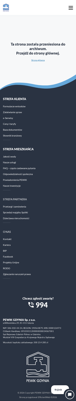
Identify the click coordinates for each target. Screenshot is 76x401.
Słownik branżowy (12, 135)
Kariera (7, 244)
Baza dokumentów (12, 129)
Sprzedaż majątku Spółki (15, 212)
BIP (5, 250)
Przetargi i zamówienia (14, 206)
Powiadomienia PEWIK (15, 179)
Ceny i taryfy (9, 123)
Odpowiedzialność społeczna (18, 174)
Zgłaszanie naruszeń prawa (17, 274)
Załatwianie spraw (12, 112)
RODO (6, 268)
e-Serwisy (8, 118)
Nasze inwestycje (12, 185)
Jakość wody (9, 156)
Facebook (8, 256)
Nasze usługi (9, 162)
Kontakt (7, 239)
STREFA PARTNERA (15, 199)
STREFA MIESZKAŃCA (18, 149)
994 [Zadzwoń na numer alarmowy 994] (42, 305)
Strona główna (38, 60)
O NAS (7, 231)
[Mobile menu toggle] (70, 7)
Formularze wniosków (14, 106)
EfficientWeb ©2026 (47, 397)
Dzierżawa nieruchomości (16, 218)
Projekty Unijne (11, 262)
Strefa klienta (14, 99)
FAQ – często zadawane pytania (19, 168)
